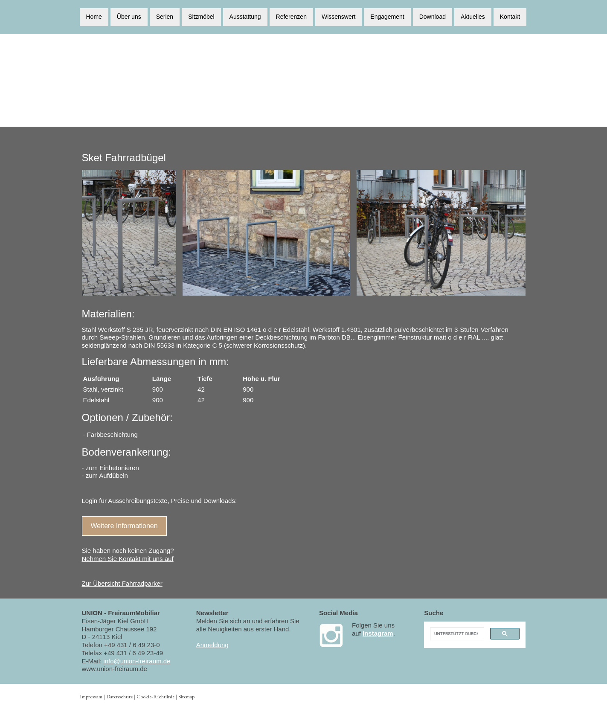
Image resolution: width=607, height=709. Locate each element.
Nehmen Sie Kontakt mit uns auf (128, 558)
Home (94, 16)
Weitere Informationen (124, 525)
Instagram (378, 633)
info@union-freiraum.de (136, 661)
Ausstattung (245, 16)
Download (432, 16)
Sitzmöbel (201, 16)
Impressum (91, 696)
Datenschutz (119, 696)
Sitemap (186, 696)
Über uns (129, 16)
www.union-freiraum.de (114, 668)
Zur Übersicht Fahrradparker (122, 583)
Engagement (387, 16)
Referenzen (291, 16)
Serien (164, 16)
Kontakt (510, 16)
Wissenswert (338, 16)
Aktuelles (473, 16)
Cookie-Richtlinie (155, 696)
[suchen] (456, 634)
